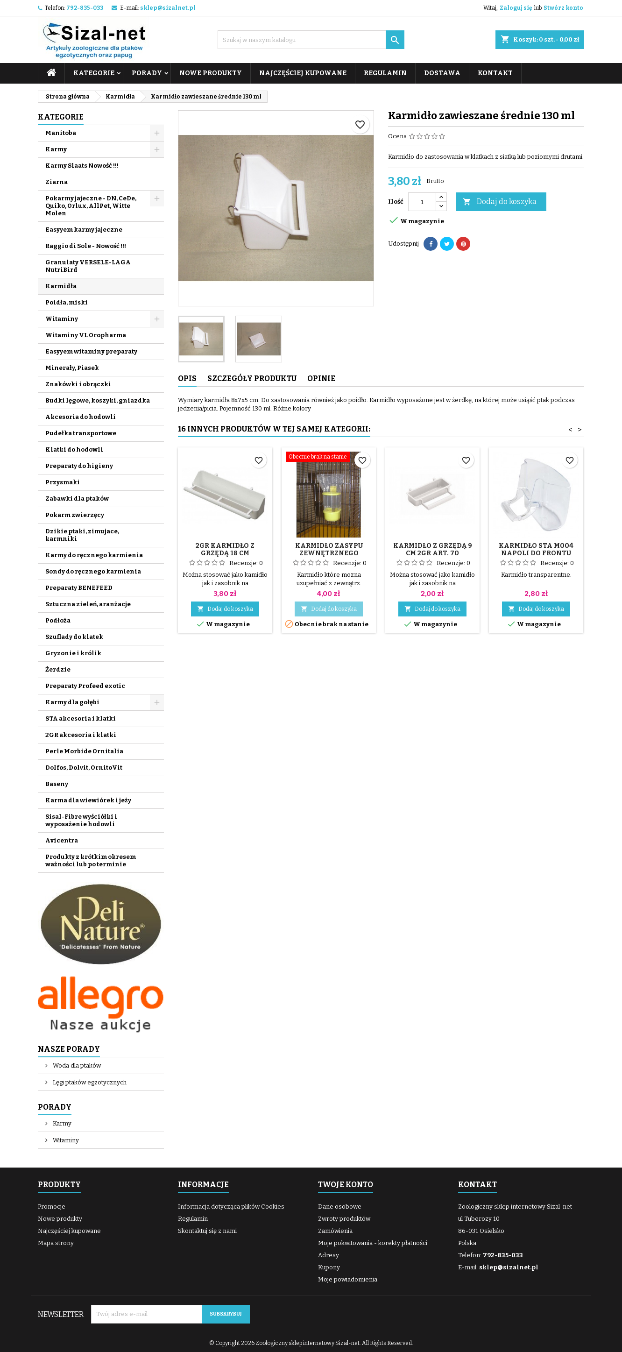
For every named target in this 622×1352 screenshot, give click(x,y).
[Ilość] (422, 201)
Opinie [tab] (321, 378)
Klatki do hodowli (74, 449)
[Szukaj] (311, 39)
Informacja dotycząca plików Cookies (231, 1206)
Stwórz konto (563, 8)
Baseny (56, 783)
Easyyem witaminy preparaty (91, 351)
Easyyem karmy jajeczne (83, 229)
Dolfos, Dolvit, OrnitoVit (83, 767)
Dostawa (442, 73)
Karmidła (61, 286)
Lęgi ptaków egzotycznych (89, 1082)
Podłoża (58, 620)
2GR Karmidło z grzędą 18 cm (225, 549)
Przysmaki (62, 482)
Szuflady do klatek (74, 636)
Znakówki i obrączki (78, 384)
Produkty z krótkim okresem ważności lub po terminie (90, 860)
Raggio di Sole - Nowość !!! (85, 245)
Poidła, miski (66, 302)
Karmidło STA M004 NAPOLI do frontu (536, 549)
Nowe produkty (210, 73)
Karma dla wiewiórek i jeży (88, 800)
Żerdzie (58, 669)
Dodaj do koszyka (500, 202)
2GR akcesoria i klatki (80, 734)
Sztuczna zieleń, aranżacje (88, 604)
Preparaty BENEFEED (79, 587)
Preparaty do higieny (79, 465)
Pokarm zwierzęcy (74, 514)
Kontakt (495, 73)
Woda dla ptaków (76, 1065)
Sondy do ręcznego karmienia (93, 571)
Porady (147, 73)
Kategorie (93, 73)
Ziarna (56, 181)
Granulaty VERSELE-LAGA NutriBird (88, 266)
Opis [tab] (187, 378)
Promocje (51, 1206)
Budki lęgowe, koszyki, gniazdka (97, 400)
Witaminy (61, 318)
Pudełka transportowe (80, 433)
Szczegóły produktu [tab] (252, 378)
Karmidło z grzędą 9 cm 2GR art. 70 (432, 549)
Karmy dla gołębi (72, 702)
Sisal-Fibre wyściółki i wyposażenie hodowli (81, 820)
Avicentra (61, 840)
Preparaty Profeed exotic (85, 685)
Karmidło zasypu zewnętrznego (329, 549)
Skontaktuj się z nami (207, 1230)
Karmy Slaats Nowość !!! (82, 165)
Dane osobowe (339, 1206)
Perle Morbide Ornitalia (84, 751)
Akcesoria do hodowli (80, 416)
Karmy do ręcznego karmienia (94, 555)
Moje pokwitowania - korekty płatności (372, 1242)
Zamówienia (335, 1230)
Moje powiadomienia (347, 1279)
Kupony (329, 1267)
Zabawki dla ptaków (77, 498)
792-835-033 (84, 8)
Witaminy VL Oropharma (85, 335)
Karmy (56, 149)
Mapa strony (56, 1242)
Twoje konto (345, 1184)
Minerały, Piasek (72, 367)
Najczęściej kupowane (302, 73)
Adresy (328, 1255)
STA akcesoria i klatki (80, 718)
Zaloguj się (516, 8)
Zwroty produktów (344, 1218)
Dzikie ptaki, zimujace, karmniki (82, 535)
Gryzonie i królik (73, 653)
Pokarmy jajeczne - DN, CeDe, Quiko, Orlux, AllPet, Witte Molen (90, 206)
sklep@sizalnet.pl (168, 8)
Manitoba (60, 132)
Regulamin (385, 73)
